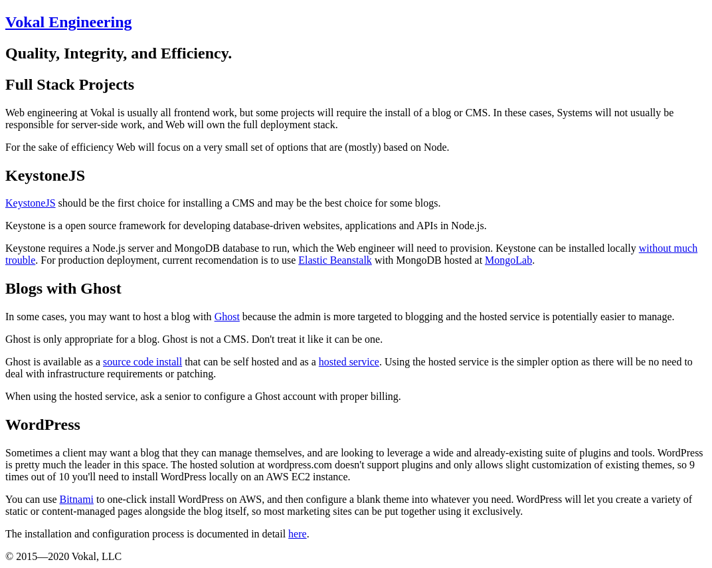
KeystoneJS (30, 203)
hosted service (349, 361)
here (297, 533)
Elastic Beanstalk (335, 260)
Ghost (227, 316)
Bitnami (76, 499)
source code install (142, 361)
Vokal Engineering (68, 22)
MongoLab (508, 260)
